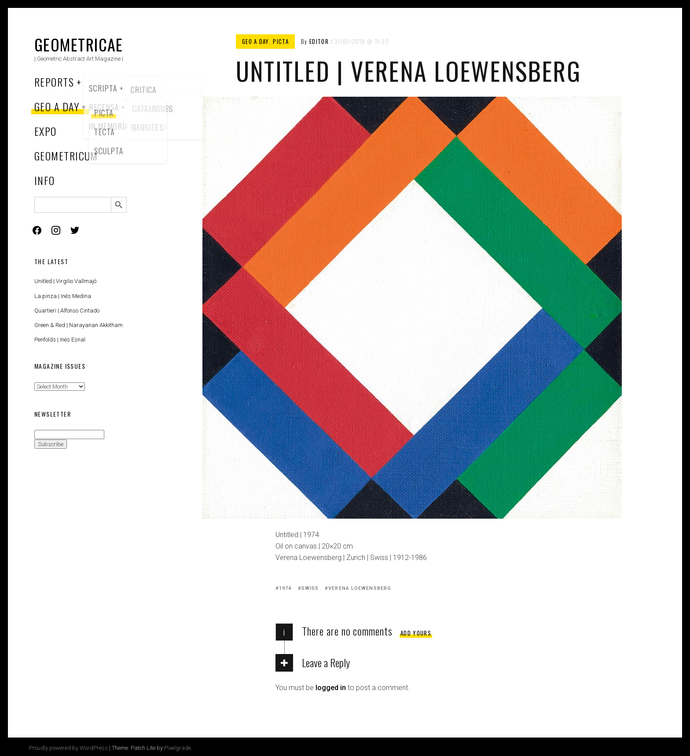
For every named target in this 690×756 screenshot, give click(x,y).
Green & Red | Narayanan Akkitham (78, 325)
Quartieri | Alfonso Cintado (66, 310)
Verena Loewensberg (359, 588)
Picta (281, 41)
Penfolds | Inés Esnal (59, 339)
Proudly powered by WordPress (68, 748)
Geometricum (66, 156)
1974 (285, 588)
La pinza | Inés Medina (62, 296)
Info (44, 180)
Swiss (310, 588)
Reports (54, 82)
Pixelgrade (177, 748)
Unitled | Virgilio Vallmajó (65, 281)
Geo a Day (56, 106)
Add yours (415, 633)
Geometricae (78, 44)
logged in (331, 687)
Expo (45, 131)
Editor (319, 41)
